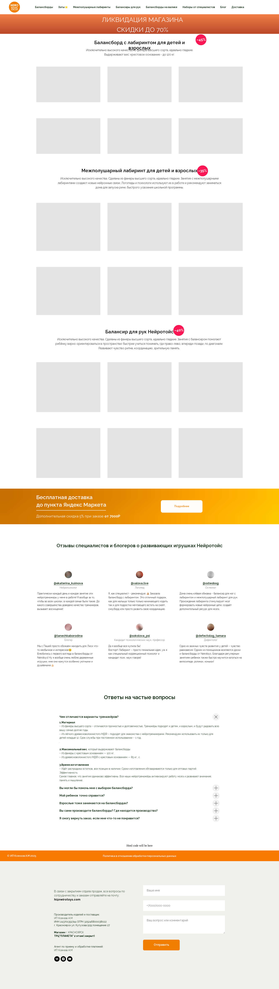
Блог (223, 7)
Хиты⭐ (63, 7)
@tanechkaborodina (68, 635)
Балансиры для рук (128, 7)
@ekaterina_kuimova (68, 583)
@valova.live (139, 583)
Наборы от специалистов (199, 7)
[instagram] (63, 959)
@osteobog (211, 583)
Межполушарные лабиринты (91, 7)
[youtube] (69, 959)
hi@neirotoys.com (67, 899)
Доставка (237, 7)
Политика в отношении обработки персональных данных (139, 856)
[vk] (57, 959)
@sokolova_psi (139, 635)
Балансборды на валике (161, 7)
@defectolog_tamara (211, 635)
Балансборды (44, 7)
